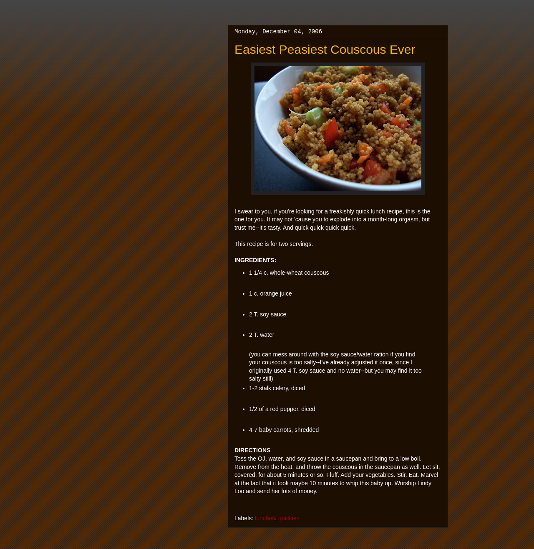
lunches (265, 518)
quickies (289, 518)
